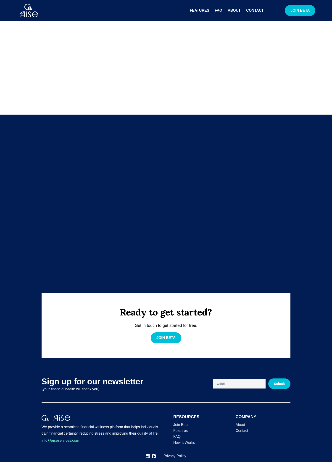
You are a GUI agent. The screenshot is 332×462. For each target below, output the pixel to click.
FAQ (218, 10)
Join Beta (181, 425)
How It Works (184, 442)
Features (199, 10)
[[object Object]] (148, 456)
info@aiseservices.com (60, 440)
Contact (255, 10)
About (234, 10)
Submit (279, 384)
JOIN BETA (300, 10)
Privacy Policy (174, 456)
